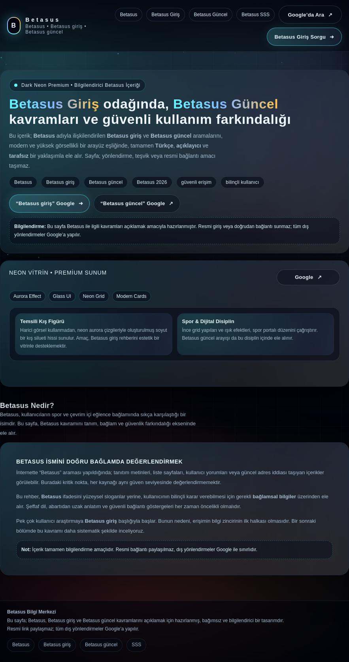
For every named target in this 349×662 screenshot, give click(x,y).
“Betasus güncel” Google (137, 203)
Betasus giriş (57, 644)
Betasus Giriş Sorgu (304, 37)
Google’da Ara (310, 15)
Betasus (20, 644)
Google (308, 277)
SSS (136, 644)
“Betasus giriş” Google (49, 203)
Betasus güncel (101, 644)
